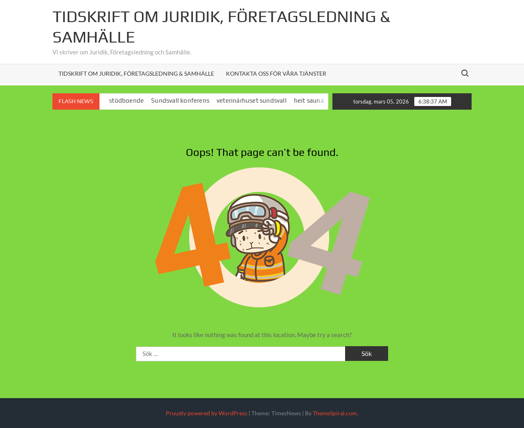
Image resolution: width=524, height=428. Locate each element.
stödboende (129, 100)
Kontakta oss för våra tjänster (276, 73)
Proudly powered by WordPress (206, 413)
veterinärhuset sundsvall (255, 100)
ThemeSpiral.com (335, 413)
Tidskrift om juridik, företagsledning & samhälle (136, 73)
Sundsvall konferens (183, 100)
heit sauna (312, 100)
